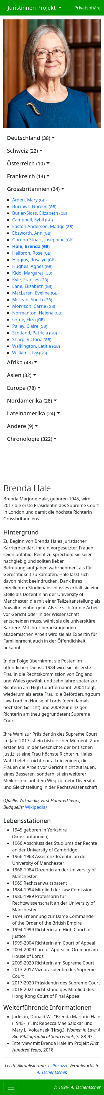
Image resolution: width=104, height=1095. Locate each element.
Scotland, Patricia (34, 333)
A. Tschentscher (51, 1072)
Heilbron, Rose (31, 253)
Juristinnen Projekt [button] (30, 7)
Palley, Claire (29, 326)
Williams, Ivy (29, 353)
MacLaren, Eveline (35, 293)
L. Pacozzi (57, 1066)
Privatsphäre (87, 8)
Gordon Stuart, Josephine (42, 240)
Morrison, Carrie (33, 306)
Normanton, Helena (37, 313)
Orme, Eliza (28, 319)
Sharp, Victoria (31, 339)
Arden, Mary (29, 200)
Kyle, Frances (30, 280)
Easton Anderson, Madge (42, 226)
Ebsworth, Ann (31, 233)
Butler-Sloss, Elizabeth (39, 213)
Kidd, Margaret (32, 273)
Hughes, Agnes (32, 266)
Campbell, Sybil (32, 220)
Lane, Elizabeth (32, 286)
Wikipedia (35, 807)
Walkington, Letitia (36, 346)
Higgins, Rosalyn (33, 260)
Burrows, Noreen (34, 206)
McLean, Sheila (32, 299)
